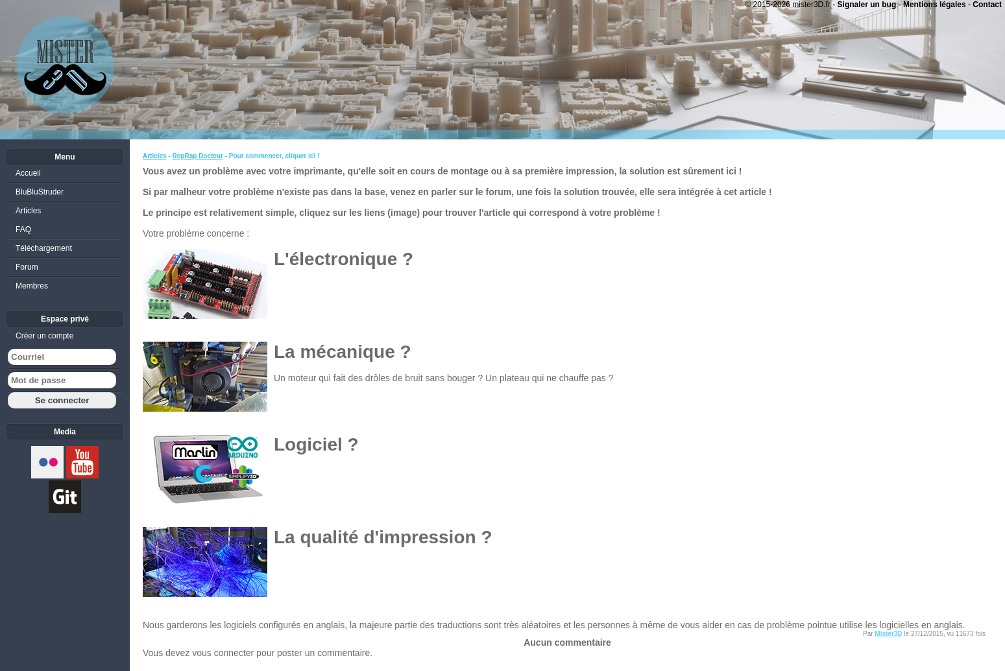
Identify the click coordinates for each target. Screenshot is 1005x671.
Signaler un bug (867, 4)
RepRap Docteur (198, 155)
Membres (32, 285)
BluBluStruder (40, 191)
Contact (987, 4)
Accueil (28, 173)
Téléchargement (44, 248)
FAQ (23, 229)
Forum (27, 267)
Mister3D (888, 633)
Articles (155, 155)
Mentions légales (934, 4)
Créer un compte (44, 335)
